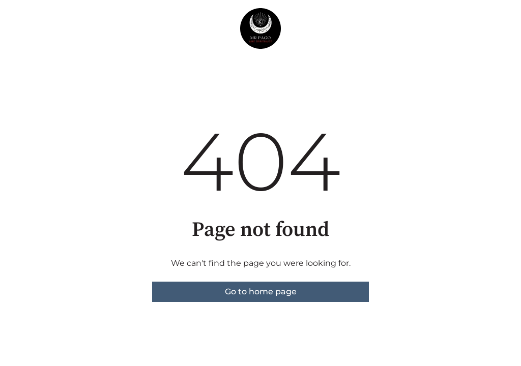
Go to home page (261, 291)
